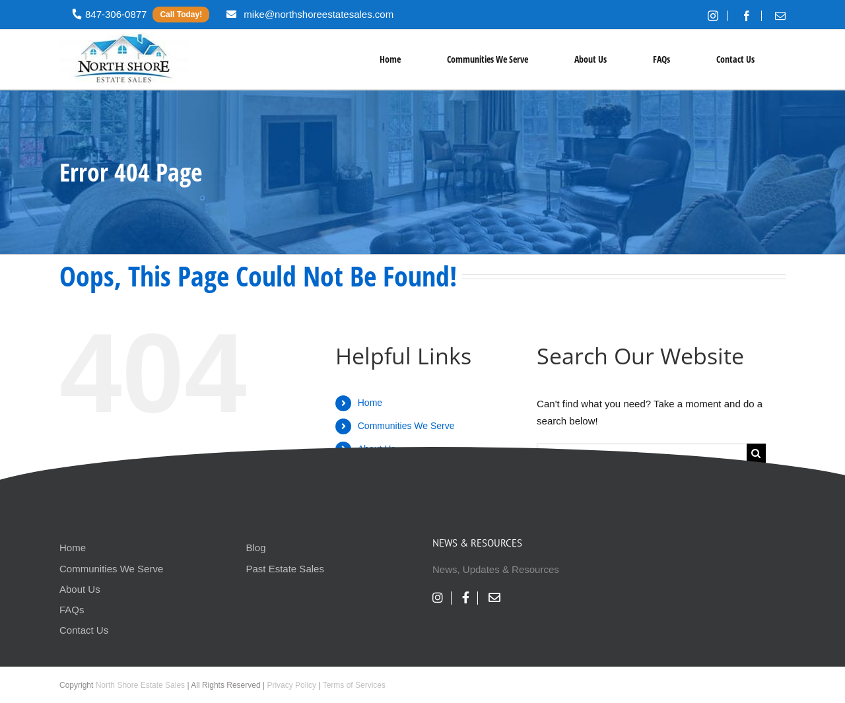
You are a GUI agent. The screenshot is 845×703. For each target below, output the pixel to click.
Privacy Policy (291, 685)
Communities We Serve (406, 425)
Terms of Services (354, 685)
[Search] (756, 453)
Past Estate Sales (285, 568)
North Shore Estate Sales (140, 685)
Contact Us (83, 630)
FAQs (71, 609)
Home (370, 402)
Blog (256, 547)
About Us (79, 589)
